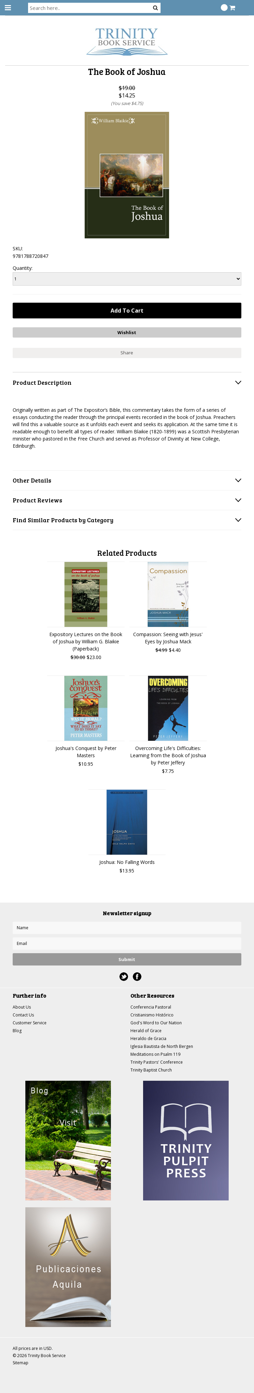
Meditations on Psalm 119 (155, 1054)
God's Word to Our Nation (156, 1023)
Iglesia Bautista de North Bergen (161, 1046)
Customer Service (30, 1023)
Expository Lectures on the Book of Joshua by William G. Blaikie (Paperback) (85, 641)
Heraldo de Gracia (148, 1038)
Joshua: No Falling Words (127, 862)
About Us (22, 1007)
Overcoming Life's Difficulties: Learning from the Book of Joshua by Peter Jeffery (168, 755)
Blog (17, 1031)
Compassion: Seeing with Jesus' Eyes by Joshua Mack (168, 638)
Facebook (137, 976)
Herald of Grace (146, 1031)
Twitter (123, 976)
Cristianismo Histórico (152, 1015)
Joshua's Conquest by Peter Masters (85, 752)
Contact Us (23, 1015)
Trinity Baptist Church (151, 1070)
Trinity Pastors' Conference (156, 1062)
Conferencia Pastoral (150, 1007)
